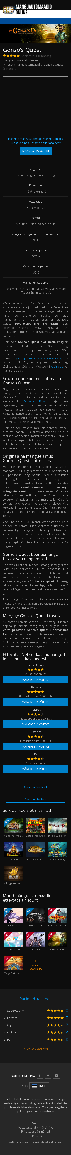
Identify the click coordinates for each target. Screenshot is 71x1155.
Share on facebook (35, 787)
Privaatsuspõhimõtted (35, 1131)
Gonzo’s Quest (57, 941)
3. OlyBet (10, 1025)
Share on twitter (35, 799)
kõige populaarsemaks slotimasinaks (37, 358)
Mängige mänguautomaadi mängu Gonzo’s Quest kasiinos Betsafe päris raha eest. (35, 146)
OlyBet (36, 709)
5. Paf (7, 1039)
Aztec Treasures (35, 827)
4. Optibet (10, 1032)
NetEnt (11, 68)
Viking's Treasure (13, 875)
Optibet (36, 732)
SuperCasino (36, 665)
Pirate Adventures (35, 851)
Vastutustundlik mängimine (35, 1127)
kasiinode (57, 366)
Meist (35, 1123)
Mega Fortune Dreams (13, 965)
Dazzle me (13, 941)
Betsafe (36, 687)
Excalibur (13, 851)
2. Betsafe (10, 1018)
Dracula (35, 941)
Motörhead (35, 917)
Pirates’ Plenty (57, 851)
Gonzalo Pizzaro (35, 401)
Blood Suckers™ (57, 827)
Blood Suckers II (57, 917)
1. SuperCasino (14, 1010)
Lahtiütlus (35, 1135)
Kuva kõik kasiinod (35, 1049)
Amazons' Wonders (13, 827)
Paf (36, 754)
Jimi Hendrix (13, 917)
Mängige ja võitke (35, 679)
